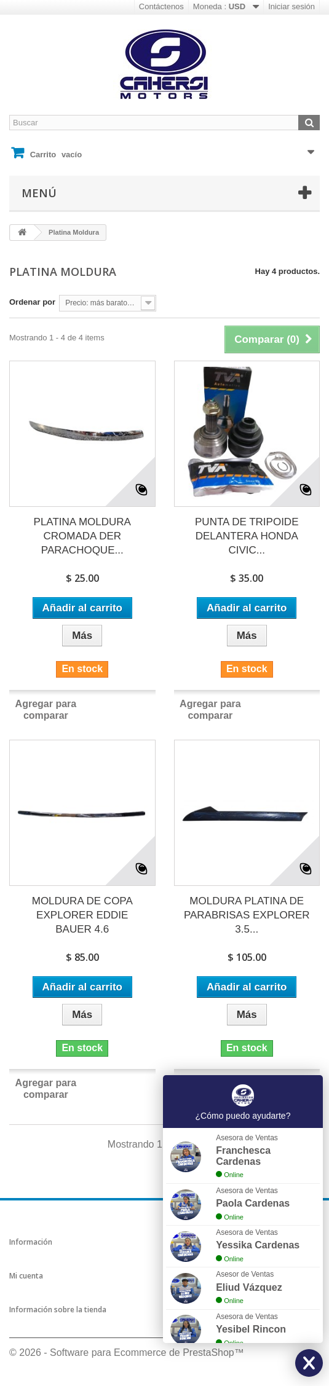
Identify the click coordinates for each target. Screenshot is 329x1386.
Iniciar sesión (291, 6)
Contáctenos (161, 6)
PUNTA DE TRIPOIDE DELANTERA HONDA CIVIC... (246, 536)
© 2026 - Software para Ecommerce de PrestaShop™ (126, 1352)
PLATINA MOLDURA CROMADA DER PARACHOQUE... (82, 536)
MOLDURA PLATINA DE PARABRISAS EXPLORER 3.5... (247, 915)
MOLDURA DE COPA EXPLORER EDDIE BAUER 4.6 (82, 915)
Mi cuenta (26, 1275)
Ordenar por (32, 302)
